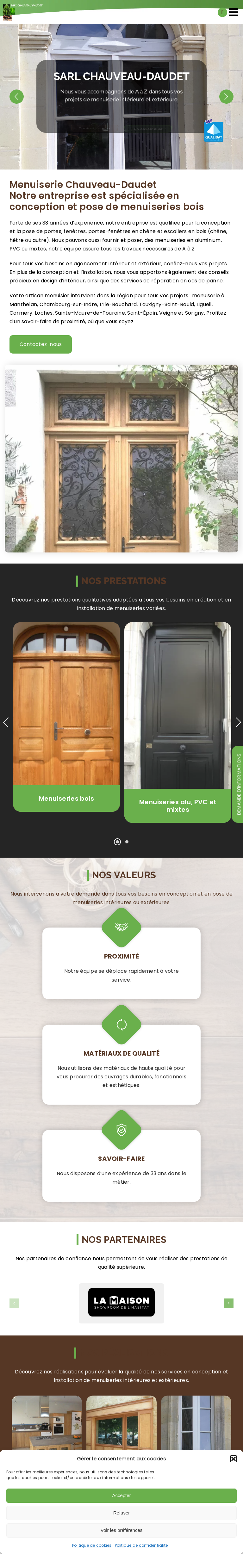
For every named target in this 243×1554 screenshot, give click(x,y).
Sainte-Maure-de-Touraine (90, 313)
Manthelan (23, 304)
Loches (44, 313)
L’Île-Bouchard (118, 304)
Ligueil (204, 304)
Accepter (121, 1495)
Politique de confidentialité (141, 1545)
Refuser (121, 1512)
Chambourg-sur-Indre (68, 304)
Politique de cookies (92, 1545)
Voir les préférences (122, 1530)
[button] (233, 1459)
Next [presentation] (238, 722)
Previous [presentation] (6, 722)
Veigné (168, 313)
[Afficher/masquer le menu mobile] (234, 11)
